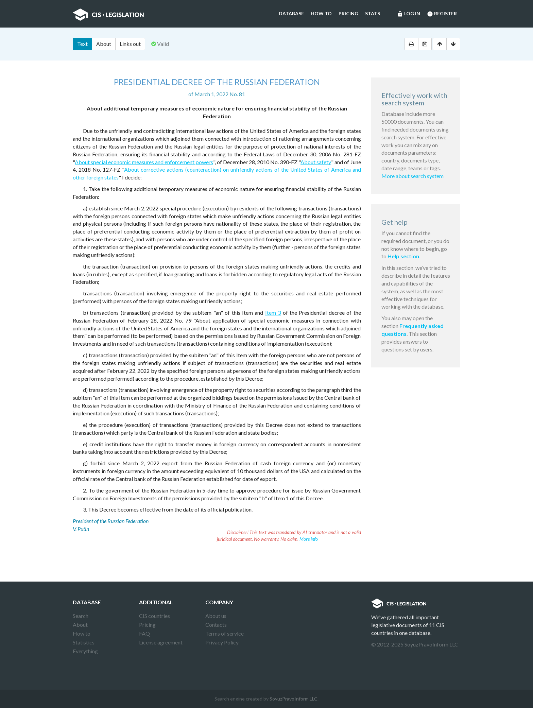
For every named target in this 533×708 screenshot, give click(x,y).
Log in (408, 14)
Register (442, 14)
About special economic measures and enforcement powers (144, 162)
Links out (130, 43)
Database (291, 13)
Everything (85, 651)
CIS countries (154, 615)
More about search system (412, 176)
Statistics (83, 642)
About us (215, 615)
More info (308, 539)
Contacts (216, 624)
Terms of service (224, 633)
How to (321, 13)
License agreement (161, 642)
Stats (372, 13)
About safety (315, 162)
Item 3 (273, 312)
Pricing (348, 13)
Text (82, 43)
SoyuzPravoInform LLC (293, 699)
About (103, 43)
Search (80, 615)
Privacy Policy (222, 642)
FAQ (144, 633)
